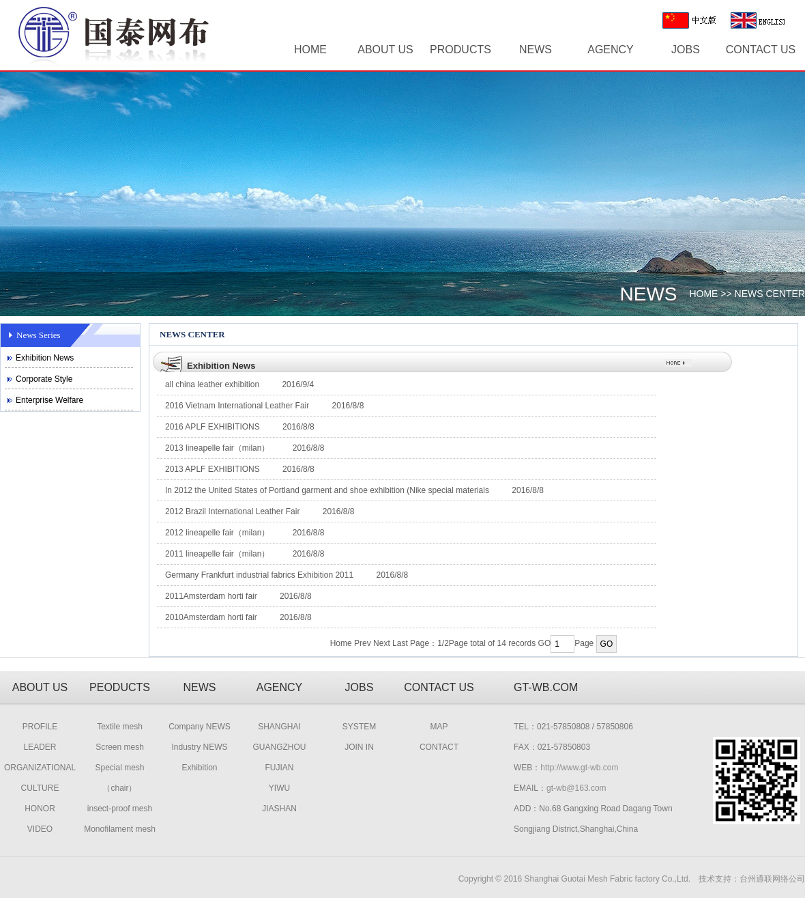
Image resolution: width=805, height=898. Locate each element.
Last (400, 643)
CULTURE (40, 788)
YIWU (279, 788)
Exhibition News (45, 358)
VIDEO (40, 829)
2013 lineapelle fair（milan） (217, 448)
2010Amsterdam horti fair (211, 617)
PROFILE (40, 726)
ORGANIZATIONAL (40, 767)
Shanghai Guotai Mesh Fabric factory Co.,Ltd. (607, 879)
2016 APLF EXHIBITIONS (212, 427)
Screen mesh (120, 747)
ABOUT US (385, 49)
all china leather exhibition (212, 384)
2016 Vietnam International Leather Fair (237, 405)
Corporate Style (44, 379)
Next (381, 643)
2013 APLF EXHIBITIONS (212, 469)
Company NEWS (200, 726)
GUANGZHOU (279, 747)
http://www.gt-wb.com (579, 767)
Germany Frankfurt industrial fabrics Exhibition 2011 (259, 575)
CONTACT (439, 747)
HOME (310, 49)
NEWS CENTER (770, 293)
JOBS (685, 49)
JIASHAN (279, 808)
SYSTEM (359, 726)
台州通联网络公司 (772, 879)
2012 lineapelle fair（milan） (217, 532)
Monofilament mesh (120, 829)
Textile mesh (120, 726)
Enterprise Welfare (49, 400)
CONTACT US (761, 49)
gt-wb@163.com (576, 788)
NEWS (535, 49)
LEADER (39, 747)
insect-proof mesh (119, 808)
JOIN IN (359, 747)
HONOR (40, 808)
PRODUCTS (460, 49)
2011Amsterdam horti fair (211, 596)
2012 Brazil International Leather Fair (232, 511)
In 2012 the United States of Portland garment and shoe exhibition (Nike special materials (328, 490)
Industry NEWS (199, 747)
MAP (439, 726)
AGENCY (610, 49)
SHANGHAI (279, 726)
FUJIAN (279, 767)
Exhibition (199, 767)
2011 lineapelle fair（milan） (217, 554)
